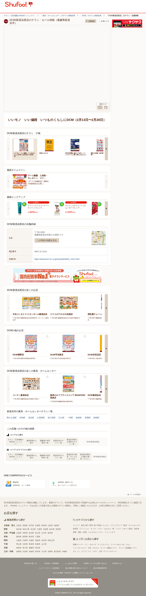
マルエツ (95, 548)
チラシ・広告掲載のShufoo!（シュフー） (19, 16)
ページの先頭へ (135, 494)
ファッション (84, 529)
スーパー (76, 525)
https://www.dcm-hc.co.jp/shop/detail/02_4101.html (57, 259)
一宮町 (70, 417)
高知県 (37, 548)
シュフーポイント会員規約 (49, 568)
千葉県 (39, 529)
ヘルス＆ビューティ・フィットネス (101, 532)
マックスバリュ (104, 544)
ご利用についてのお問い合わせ (95, 563)
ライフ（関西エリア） (108, 548)
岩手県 (31, 525)
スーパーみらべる (117, 544)
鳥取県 (31, 544)
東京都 (18, 529)
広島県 (25, 544)
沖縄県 (64, 552)
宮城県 (37, 525)
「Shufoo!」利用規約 (51, 563)
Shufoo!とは (117, 563)
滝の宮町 (52, 417)
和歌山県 (51, 540)
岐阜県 (31, 537)
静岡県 (25, 537)
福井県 (50, 533)
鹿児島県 (57, 552)
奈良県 (43, 540)
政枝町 (79, 417)
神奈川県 (26, 529)
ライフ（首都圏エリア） (128, 548)
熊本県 (37, 552)
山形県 (50, 525)
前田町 (96, 417)
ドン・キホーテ (90, 544)
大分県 (43, 552)
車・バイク (116, 529)
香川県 (25, 548)
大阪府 (18, 540)
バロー (95, 551)
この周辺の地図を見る (47, 240)
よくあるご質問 (71, 563)
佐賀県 (25, 552)
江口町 (61, 417)
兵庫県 (25, 540)
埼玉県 (33, 529)
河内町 (22, 417)
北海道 (18, 525)
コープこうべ (86, 551)
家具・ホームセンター (132, 525)
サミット (76, 551)
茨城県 (45, 529)
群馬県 (58, 529)
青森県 (25, 525)
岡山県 (18, 544)
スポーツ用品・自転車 (130, 529)
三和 (100, 551)
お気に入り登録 (47, 336)
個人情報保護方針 (100, 568)
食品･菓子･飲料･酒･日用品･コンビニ (95, 525)
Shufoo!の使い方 (30, 563)
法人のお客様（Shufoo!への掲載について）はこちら (73, 573)
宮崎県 (50, 552)
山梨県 (18, 533)
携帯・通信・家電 (80, 532)
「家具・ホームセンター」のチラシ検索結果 (58, 16)
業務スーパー (78, 544)
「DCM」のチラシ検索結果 (90, 16)
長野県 (25, 533)
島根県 (37, 544)
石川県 (43, 533)
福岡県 (18, 552)
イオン (128, 544)
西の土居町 (12, 417)
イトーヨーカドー (80, 548)
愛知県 (18, 537)
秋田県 (43, 525)
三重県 (37, 537)
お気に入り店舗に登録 (104, 21)
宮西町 (88, 417)
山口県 (43, 544)
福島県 (56, 525)
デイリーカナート (110, 551)
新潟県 (31, 533)
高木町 (31, 417)
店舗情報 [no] (90, 21)
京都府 (31, 540)
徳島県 (18, 548)
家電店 (75, 529)
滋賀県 (37, 540)
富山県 (37, 533)
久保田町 (41, 417)
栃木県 (51, 529)
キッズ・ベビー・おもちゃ (101, 529)
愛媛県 (31, 548)
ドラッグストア (116, 525)
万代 (89, 548)
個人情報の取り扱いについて (76, 568)
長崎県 (31, 552)
